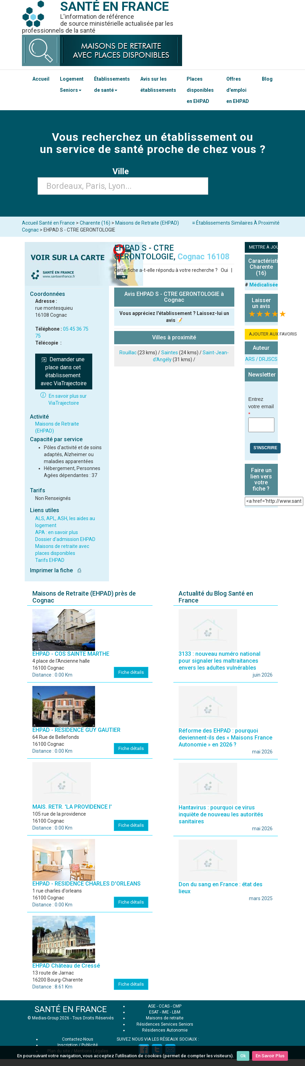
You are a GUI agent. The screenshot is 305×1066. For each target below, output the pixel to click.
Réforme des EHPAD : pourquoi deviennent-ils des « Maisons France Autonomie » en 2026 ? (225, 737)
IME (165, 1012)
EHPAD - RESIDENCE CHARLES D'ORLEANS (86, 883)
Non (120, 278)
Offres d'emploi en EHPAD (237, 90)
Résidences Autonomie (165, 1030)
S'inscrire (265, 447)
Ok (243, 1055)
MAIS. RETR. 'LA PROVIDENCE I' (72, 806)
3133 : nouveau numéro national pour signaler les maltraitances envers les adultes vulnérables (219, 661)
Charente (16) (95, 223)
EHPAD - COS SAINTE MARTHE (70, 654)
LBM (176, 1012)
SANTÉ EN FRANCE (70, 1009)
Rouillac (127, 352)
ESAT (154, 1012)
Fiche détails (131, 672)
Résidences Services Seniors (164, 1024)
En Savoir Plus (270, 1055)
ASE (152, 1006)
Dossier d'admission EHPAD (65, 539)
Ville (122, 171)
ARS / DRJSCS (261, 359)
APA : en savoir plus (56, 532)
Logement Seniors (72, 84)
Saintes (169, 352)
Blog (267, 79)
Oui (224, 270)
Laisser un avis (261, 303)
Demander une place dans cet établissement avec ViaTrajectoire (64, 371)
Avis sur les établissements (158, 84)
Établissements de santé (112, 84)
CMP (177, 1006)
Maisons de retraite (164, 1018)
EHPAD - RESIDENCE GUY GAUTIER (76, 730)
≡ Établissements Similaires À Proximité (236, 223)
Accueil (40, 79)
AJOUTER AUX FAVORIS (263, 334)
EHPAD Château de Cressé (66, 965)
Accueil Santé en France (48, 223)
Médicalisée (263, 285)
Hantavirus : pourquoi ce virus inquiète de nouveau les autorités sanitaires (221, 814)
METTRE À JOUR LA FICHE (263, 247)
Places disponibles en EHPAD (200, 90)
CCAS (164, 1006)
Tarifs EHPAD (49, 560)
